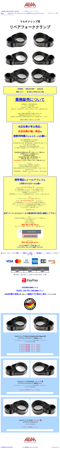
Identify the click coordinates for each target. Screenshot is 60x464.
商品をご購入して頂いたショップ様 (30, 119)
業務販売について (30, 100)
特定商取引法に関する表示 (7, 447)
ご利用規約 (3, 11)
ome (2, 13)
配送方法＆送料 (9, 11)
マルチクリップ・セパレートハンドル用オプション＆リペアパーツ (26, 13)
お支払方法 (16, 11)
